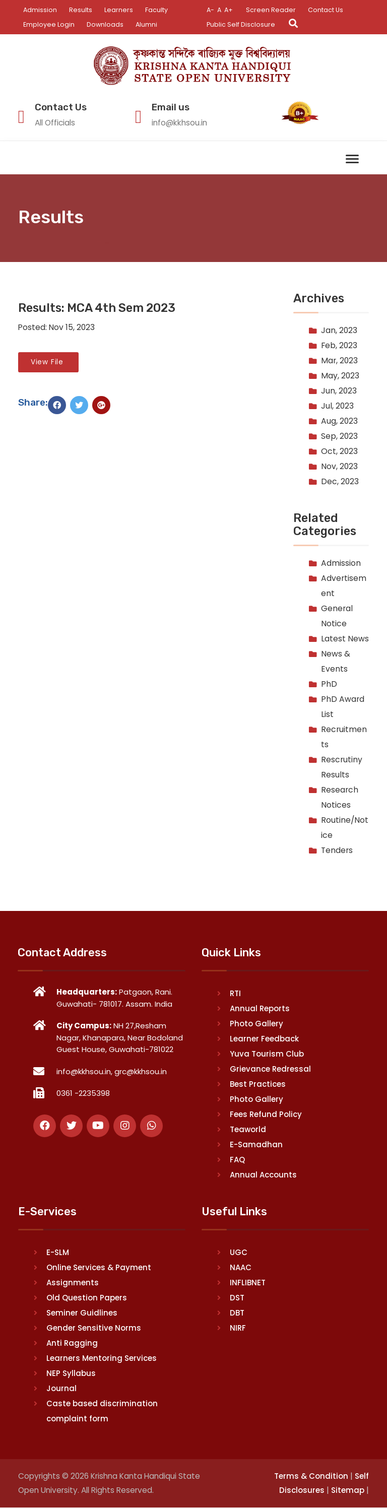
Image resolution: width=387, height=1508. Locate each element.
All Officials (56, 122)
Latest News (345, 638)
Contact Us (327, 10)
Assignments (72, 1283)
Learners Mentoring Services (101, 1358)
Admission (40, 10)
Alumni (148, 24)
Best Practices (258, 1084)
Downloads (105, 24)
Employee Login (49, 24)
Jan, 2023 (339, 330)
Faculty (157, 10)
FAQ (237, 1160)
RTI (235, 994)
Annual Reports (260, 1009)
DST (237, 1298)
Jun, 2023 (339, 391)
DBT (237, 1313)
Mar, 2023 (339, 361)
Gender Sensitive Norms (93, 1328)
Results (81, 10)
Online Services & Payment (98, 1268)
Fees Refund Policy (266, 1114)
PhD (329, 684)
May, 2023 (340, 376)
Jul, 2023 (337, 406)
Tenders (337, 850)
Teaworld (248, 1130)
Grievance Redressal (270, 1069)
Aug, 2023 (339, 421)
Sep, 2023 (339, 436)
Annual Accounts (263, 1175)
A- (211, 10)
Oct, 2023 (339, 451)
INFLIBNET (248, 1283)
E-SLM (57, 1253)
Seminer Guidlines (81, 1313)
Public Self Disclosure (241, 24)
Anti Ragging (72, 1343)
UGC (238, 1253)
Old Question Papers (86, 1298)
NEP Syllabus (71, 1373)
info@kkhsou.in (181, 122)
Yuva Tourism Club (267, 1054)
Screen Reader (272, 10)
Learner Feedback (264, 1039)
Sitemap (347, 1490)
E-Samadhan (256, 1145)
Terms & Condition (311, 1476)
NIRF (238, 1328)
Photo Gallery (256, 1024)
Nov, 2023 (339, 467)
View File (48, 362)
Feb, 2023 (339, 346)
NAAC (240, 1268)
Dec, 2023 (340, 482)
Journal (61, 1389)
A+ (229, 10)
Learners (119, 10)
